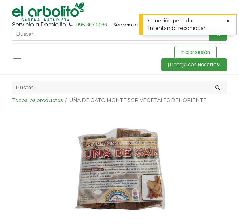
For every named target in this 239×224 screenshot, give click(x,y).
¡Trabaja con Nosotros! (194, 64)
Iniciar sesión (195, 52)
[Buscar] (218, 87)
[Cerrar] (228, 21)
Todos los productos (37, 100)
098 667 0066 (91, 24)
